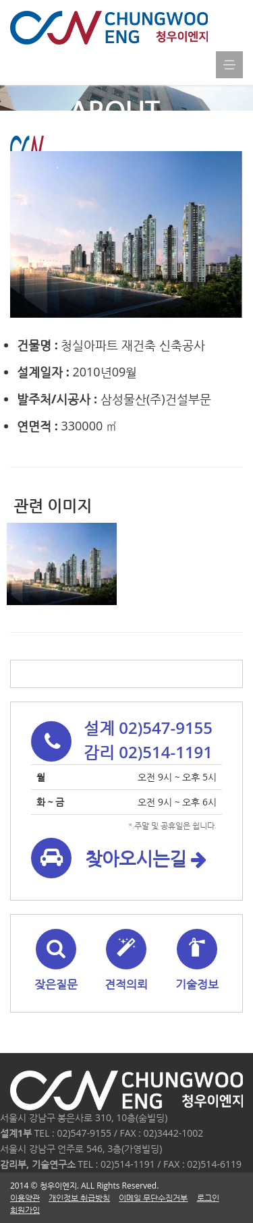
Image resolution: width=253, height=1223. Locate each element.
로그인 (208, 1197)
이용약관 (25, 1197)
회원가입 (25, 1210)
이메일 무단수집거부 (153, 1197)
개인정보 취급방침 (79, 1197)
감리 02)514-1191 (148, 752)
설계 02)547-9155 (148, 727)
